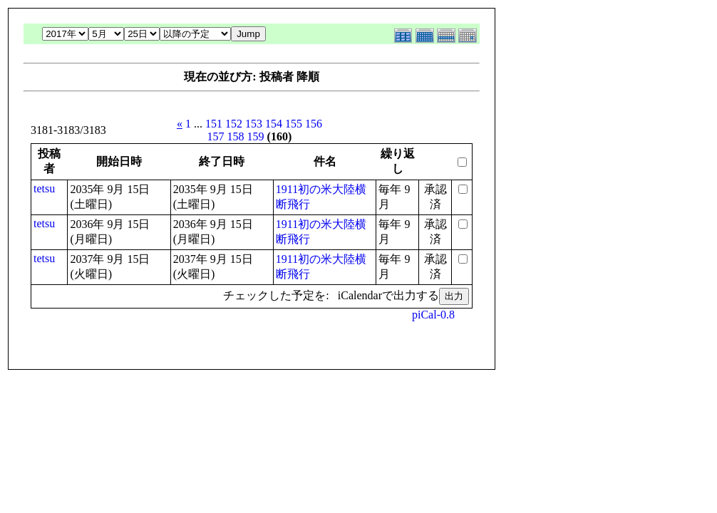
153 (253, 124)
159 (255, 136)
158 (235, 136)
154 (273, 124)
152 (233, 124)
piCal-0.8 (433, 315)
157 (216, 136)
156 (313, 124)
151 (213, 124)
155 (293, 124)
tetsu (44, 188)
